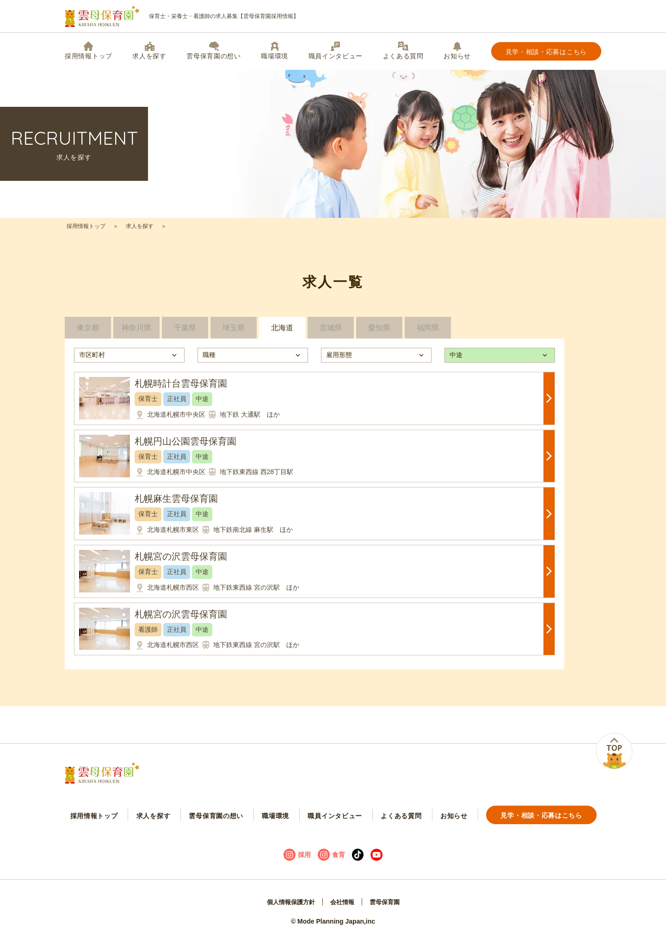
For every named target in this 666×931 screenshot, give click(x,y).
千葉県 (185, 331)
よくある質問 (403, 51)
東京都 (88, 331)
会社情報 (343, 896)
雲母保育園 (387, 896)
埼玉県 (233, 331)
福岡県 (428, 331)
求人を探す (149, 51)
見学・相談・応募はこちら (546, 51)
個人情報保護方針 (288, 896)
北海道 (282, 331)
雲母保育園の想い (213, 51)
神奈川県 (136, 331)
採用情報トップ (88, 51)
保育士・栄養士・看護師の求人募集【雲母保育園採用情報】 (182, 16)
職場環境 (274, 51)
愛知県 (379, 331)
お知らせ (457, 51)
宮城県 (331, 331)
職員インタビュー (335, 51)
